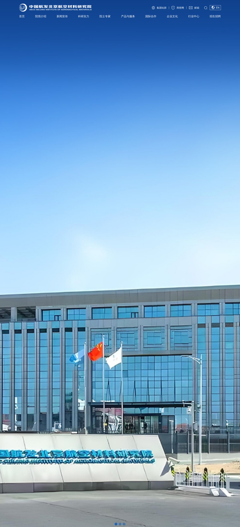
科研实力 (83, 16)
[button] (116, 524)
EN (217, 7)
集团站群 (162, 7)
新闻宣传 (62, 16)
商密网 (180, 7)
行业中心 (193, 16)
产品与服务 (128, 16)
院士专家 (105, 16)
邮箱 (196, 7)
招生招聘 (215, 16)
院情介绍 (40, 16)
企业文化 (172, 16)
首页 (22, 16)
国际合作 (150, 16)
